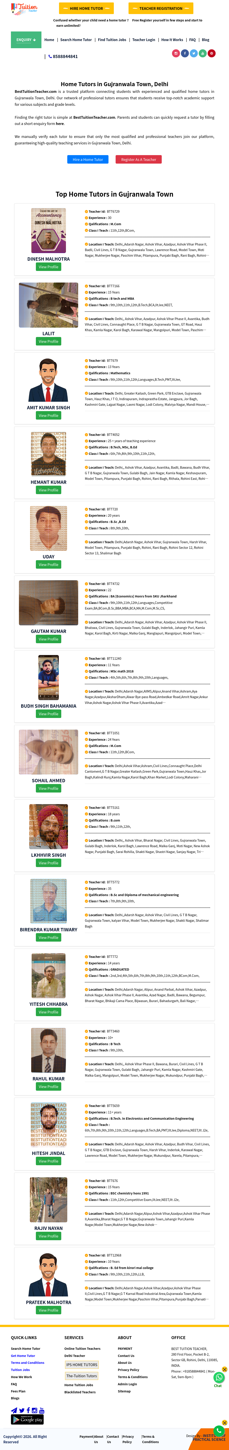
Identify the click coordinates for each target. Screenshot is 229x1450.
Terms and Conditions (27, 1362)
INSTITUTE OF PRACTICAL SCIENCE (209, 1437)
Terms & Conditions (133, 1377)
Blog (204, 39)
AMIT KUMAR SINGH (48, 407)
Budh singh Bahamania (48, 706)
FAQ (191, 39)
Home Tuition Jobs (78, 1385)
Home (49, 39)
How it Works (170, 39)
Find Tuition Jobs (110, 39)
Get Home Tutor (23, 1355)
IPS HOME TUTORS (81, 1364)
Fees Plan (18, 1391)
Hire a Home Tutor (88, 159)
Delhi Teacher (74, 1355)
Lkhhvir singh (48, 855)
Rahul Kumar (49, 1078)
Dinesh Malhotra (48, 259)
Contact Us (126, 1355)
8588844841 (61, 56)
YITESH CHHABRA (48, 1004)
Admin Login (127, 1384)
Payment (86, 1436)
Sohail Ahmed (48, 780)
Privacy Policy (128, 1369)
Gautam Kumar (48, 631)
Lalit (49, 333)
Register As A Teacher (138, 159)
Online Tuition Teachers (82, 1348)
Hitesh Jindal (48, 1153)
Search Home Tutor (74, 39)
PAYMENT (125, 1348)
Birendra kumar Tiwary (48, 929)
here (60, 123)
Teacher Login (142, 39)
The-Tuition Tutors (81, 1375)
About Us (125, 1362)
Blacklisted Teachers (80, 1392)
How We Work (21, 1377)
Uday (49, 556)
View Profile (48, 266)
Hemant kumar (48, 482)
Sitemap (124, 1391)
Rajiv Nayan (48, 1228)
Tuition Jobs (20, 1369)
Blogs (15, 1398)
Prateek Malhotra (48, 1302)
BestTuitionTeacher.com (36, 91)
